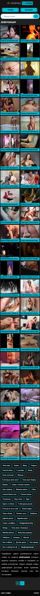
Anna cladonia (7, 489)
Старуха (34, 465)
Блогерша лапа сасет (10, 480)
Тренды (10, 10)
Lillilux (33, 489)
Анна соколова (8, 475)
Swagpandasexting (26, 523)
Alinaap (5, 528)
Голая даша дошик (25, 504)
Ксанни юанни (25, 494)
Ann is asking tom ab (9, 547)
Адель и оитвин (8, 504)
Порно (20, 3)
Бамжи (5, 485)
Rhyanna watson (21, 489)
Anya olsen (18, 499)
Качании (16, 537)
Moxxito (26, 537)
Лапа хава (6, 465)
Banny (25, 465)
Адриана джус (22, 518)
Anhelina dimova (8, 533)
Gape (28, 499)
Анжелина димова (25, 533)
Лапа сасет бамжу (29, 480)
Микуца (20, 475)
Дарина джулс (7, 518)
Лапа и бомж (7, 513)
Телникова (6, 499)
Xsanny (16, 465)
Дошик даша (21, 542)
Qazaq (30, 470)
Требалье (33, 513)
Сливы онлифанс (8, 523)
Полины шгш (21, 513)
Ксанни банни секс (9, 494)
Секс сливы (6, 593)
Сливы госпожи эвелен (20, 485)
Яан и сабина (7, 542)
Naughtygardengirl (27, 547)
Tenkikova (6, 537)
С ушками (20, 470)
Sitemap (36, 593)
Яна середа (34, 542)
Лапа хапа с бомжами (19, 528)
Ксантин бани (7, 470)
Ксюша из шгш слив (10, 509)
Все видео (29, 10)
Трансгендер (27, 509)
